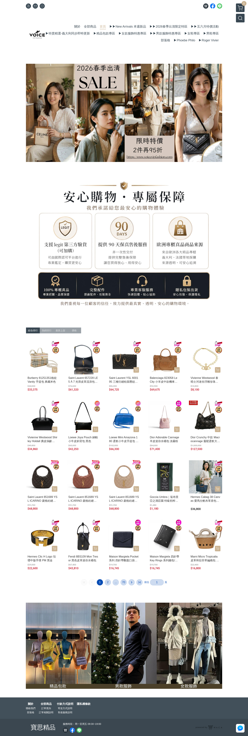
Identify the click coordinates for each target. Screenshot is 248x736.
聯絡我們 (30, 708)
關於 (30, 704)
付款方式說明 (65, 704)
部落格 (30, 712)
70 (123, 582)
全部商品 (46, 704)
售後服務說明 (65, 712)
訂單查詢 (46, 708)
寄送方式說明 (65, 708)
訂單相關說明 (46, 712)
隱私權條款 (84, 704)
